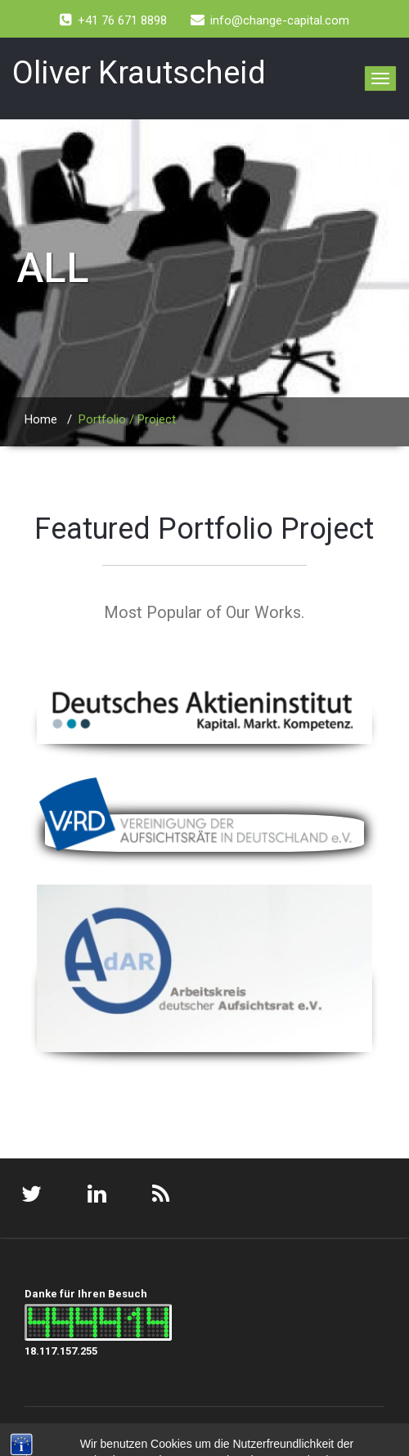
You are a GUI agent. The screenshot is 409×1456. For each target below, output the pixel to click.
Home (41, 419)
